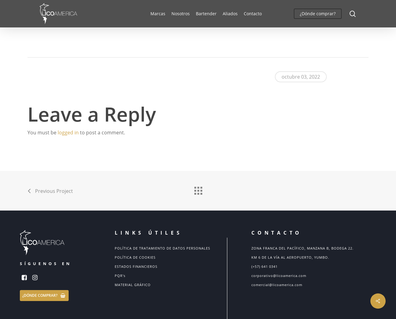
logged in (68, 132)
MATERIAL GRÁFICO (133, 284)
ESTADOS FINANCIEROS (136, 266)
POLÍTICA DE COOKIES (135, 257)
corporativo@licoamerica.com (278, 275)
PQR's (120, 275)
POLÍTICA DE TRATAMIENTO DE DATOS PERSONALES (162, 248)
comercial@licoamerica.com (276, 284)
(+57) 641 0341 (264, 266)
